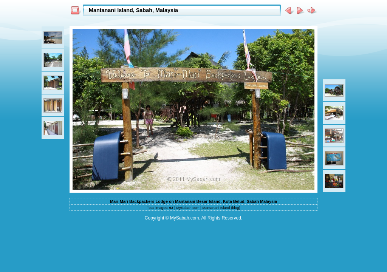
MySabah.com (187, 208)
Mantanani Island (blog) (221, 208)
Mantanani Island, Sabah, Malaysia (133, 10)
